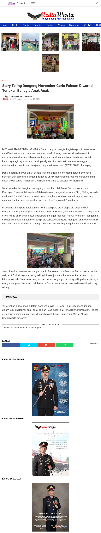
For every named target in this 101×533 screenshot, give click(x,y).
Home (5, 25)
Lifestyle (87, 25)
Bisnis (26, 25)
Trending (37, 25)
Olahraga (74, 25)
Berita (15, 25)
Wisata (61, 25)
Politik (50, 25)
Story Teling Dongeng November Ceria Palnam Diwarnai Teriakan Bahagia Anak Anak (47, 88)
